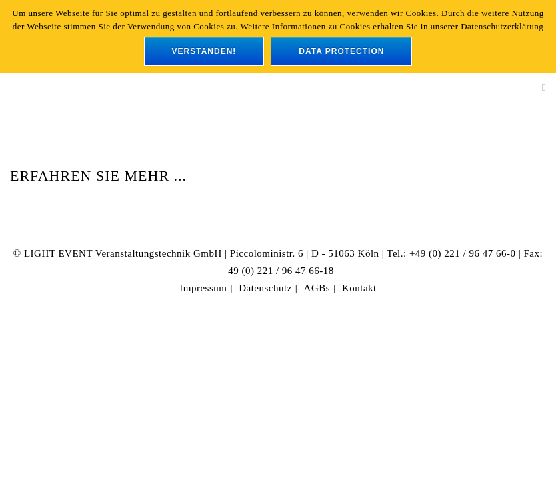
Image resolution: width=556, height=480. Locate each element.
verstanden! (204, 51)
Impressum (203, 288)
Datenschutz (265, 288)
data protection (341, 51)
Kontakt (359, 288)
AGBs (317, 288)
